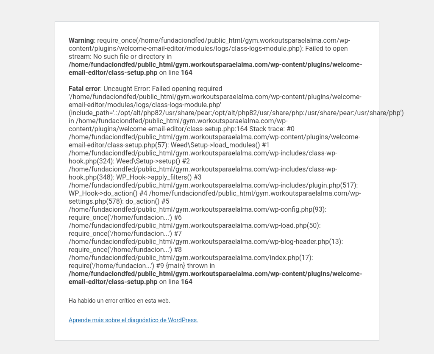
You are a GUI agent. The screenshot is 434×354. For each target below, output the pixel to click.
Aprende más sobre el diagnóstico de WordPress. (133, 320)
